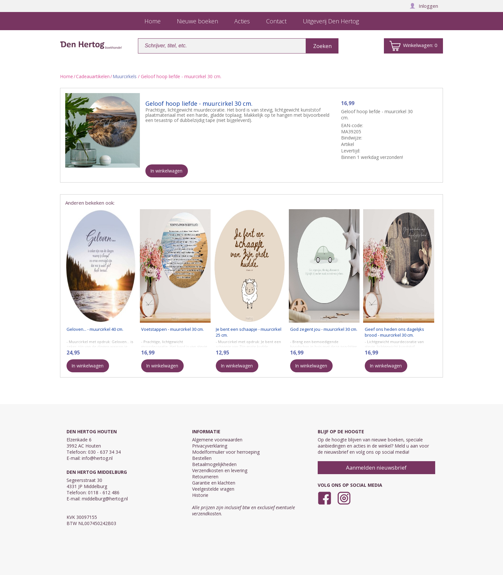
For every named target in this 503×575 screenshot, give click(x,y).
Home (66, 76)
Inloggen (424, 6)
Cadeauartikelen (93, 76)
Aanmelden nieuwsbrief (376, 467)
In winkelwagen (166, 171)
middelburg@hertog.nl (105, 499)
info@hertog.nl (97, 458)
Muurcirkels (125, 76)
